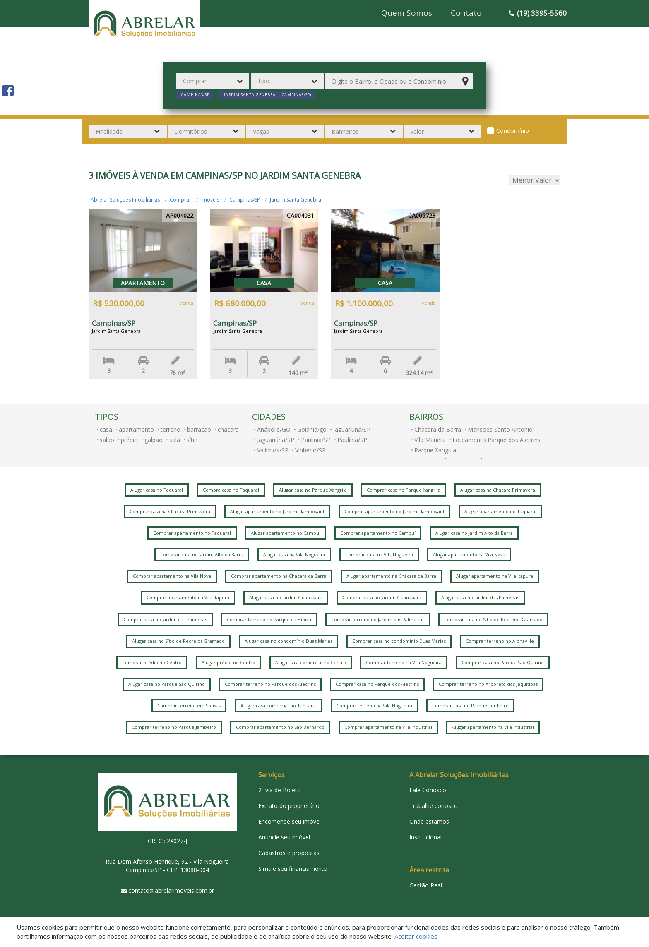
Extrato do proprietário (289, 806)
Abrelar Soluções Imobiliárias (125, 199)
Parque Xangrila (435, 450)
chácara (228, 429)
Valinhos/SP (272, 450)
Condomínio (512, 130)
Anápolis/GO (274, 429)
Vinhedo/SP (310, 450)
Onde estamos (429, 821)
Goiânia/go (312, 429)
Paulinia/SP (316, 440)
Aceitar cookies (415, 936)
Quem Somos (406, 12)
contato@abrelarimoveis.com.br (171, 890)
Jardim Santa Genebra (295, 199)
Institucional (425, 837)
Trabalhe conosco (433, 806)
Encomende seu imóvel (289, 821)
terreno (170, 429)
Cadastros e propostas (289, 853)
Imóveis (210, 199)
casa (106, 429)
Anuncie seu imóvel (284, 837)
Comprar (180, 199)
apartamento (136, 429)
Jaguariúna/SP (275, 440)
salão (107, 440)
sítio (192, 440)
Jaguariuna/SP (351, 429)
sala (174, 440)
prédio (129, 440)
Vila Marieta (430, 440)
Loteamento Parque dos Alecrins (496, 440)
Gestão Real (425, 885)
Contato (466, 12)
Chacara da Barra (437, 429)
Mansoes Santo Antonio (500, 429)
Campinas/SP (244, 199)
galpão (153, 440)
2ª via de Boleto (279, 790)
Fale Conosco (427, 790)
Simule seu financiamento (292, 868)
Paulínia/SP (352, 440)
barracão (199, 429)
